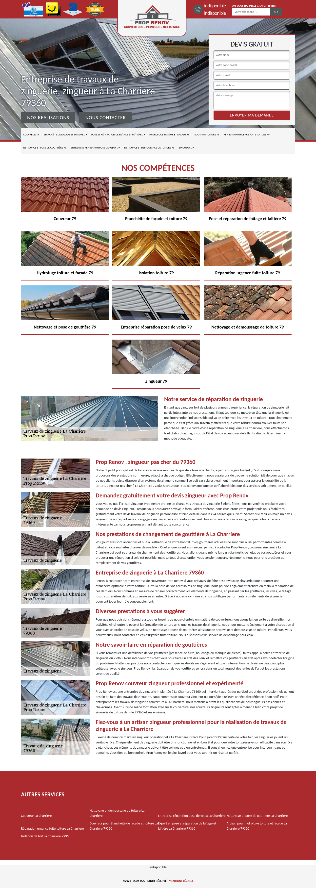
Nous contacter (105, 117)
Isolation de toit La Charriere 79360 (45, 836)
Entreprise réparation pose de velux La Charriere (192, 816)
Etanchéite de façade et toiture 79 (65, 134)
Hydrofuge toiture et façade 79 (169, 134)
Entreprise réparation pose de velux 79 (95, 147)
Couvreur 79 (31, 134)
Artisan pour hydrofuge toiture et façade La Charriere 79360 (257, 826)
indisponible (215, 6)
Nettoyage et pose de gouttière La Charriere (257, 816)
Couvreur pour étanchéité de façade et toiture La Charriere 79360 (124, 826)
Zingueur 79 (186, 147)
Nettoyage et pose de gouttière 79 (44, 147)
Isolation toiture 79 (206, 134)
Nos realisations (48, 117)
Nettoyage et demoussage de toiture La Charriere (117, 813)
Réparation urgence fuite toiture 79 (247, 134)
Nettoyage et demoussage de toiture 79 (149, 147)
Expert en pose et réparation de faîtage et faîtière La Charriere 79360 (187, 826)
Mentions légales (181, 881)
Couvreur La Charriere (36, 816)
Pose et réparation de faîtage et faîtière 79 (118, 134)
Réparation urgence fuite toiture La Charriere (52, 828)
